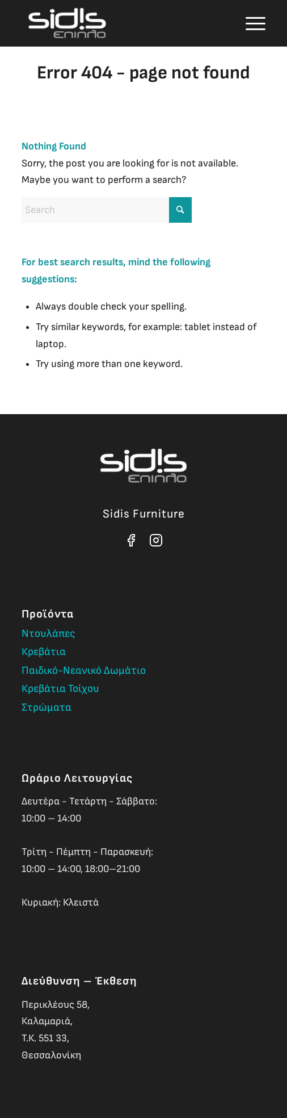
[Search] (223, 23)
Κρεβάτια (44, 651)
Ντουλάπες (48, 633)
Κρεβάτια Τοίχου (60, 688)
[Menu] (249, 23)
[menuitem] (223, 23)
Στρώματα (46, 707)
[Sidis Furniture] (119, 23)
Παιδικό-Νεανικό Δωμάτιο (84, 670)
